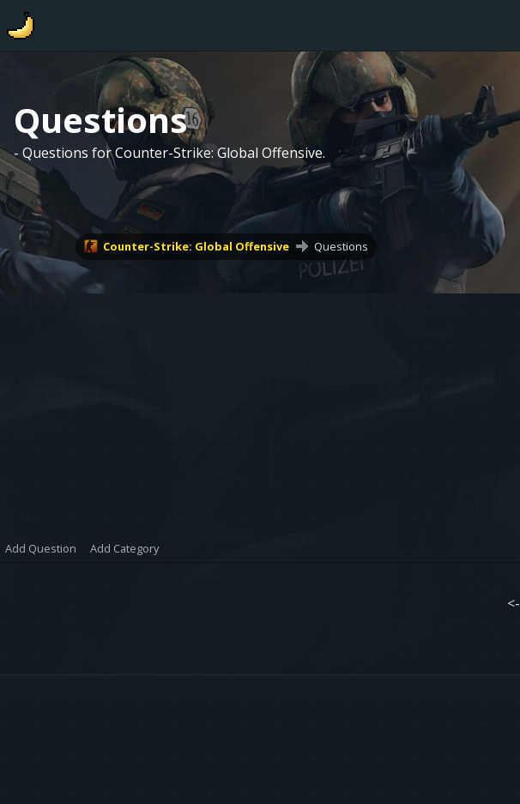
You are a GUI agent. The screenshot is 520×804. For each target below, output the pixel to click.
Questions (341, 246)
